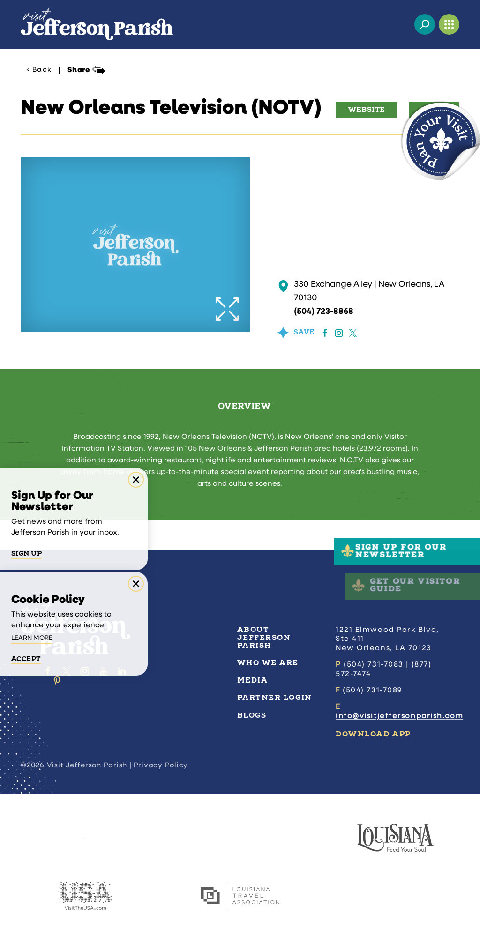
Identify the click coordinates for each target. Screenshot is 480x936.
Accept (26, 659)
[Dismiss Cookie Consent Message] (136, 584)
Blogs (252, 715)
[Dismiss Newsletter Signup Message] (136, 480)
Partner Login (274, 697)
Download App (373, 734)
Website (366, 109)
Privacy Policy (161, 765)
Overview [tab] (244, 406)
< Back (39, 70)
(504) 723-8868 (323, 311)
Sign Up (26, 553)
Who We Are (268, 663)
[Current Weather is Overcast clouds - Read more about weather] (400, 24)
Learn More (31, 638)
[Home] (97, 24)
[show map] (283, 286)
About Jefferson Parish (264, 637)
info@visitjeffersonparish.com (399, 716)
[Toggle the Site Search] (424, 24)
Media (252, 680)
